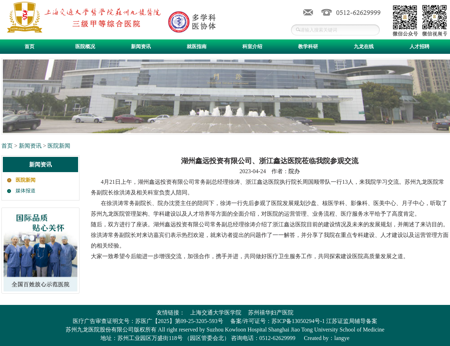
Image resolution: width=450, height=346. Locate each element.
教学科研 (308, 46)
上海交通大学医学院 (215, 313)
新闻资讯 (141, 46)
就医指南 (197, 46)
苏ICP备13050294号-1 (298, 321)
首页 (29, 46)
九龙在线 (364, 46)
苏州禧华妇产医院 (270, 313)
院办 (294, 171)
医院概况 (85, 46)
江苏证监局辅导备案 (351, 321)
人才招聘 (419, 46)
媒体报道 (25, 190)
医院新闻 (59, 146)
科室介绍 (252, 46)
